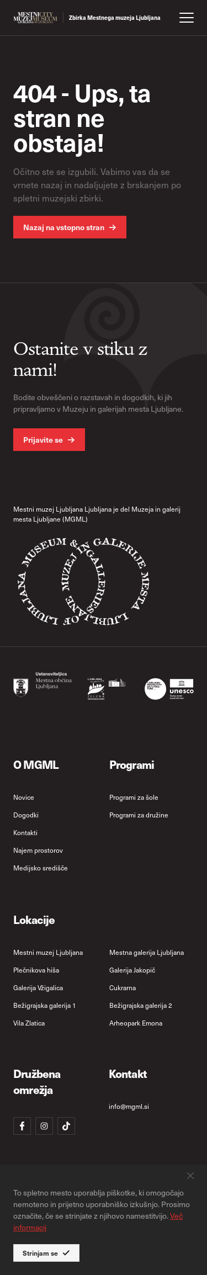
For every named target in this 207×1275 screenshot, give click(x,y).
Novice (23, 797)
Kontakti (25, 832)
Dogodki (26, 814)
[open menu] (186, 18)
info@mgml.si (129, 1106)
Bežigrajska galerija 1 (44, 1005)
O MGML (36, 764)
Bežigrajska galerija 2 (140, 1005)
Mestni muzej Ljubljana (48, 952)
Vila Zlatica (29, 1022)
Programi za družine (138, 814)
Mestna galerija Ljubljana (146, 952)
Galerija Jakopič (132, 969)
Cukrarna (122, 987)
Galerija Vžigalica (38, 987)
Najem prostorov (38, 850)
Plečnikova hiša (36, 969)
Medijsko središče (40, 867)
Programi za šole (133, 797)
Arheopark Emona (135, 1022)
